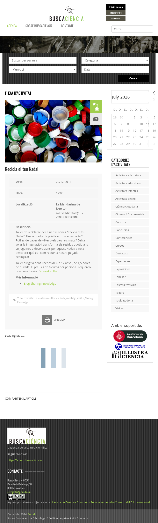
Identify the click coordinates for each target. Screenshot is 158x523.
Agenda (12, 25)
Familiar (120, 277)
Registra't (116, 12)
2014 (20, 298)
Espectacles (122, 261)
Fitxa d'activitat (18, 93)
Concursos (122, 230)
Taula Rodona (124, 300)
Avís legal (40, 518)
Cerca (133, 78)
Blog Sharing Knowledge (40, 283)
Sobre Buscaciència (39, 25)
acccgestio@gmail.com (18, 492)
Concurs (120, 222)
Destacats (121, 253)
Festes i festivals (125, 285)
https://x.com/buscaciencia (24, 460)
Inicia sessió (116, 6)
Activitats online (125, 199)
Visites (119, 308)
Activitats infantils (126, 191)
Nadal (62, 298)
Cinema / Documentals (129, 214)
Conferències (123, 238)
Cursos (119, 245)
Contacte (67, 25)
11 (147, 124)
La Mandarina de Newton (47, 298)
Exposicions (122, 269)
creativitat (29, 298)
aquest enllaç (49, 271)
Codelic (32, 514)
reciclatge (71, 298)
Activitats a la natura (128, 175)
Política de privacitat (61, 518)
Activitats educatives (128, 183)
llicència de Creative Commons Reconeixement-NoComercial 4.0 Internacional (100, 502)
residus (80, 298)
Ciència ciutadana (126, 206)
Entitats (115, 18)
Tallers (119, 293)
